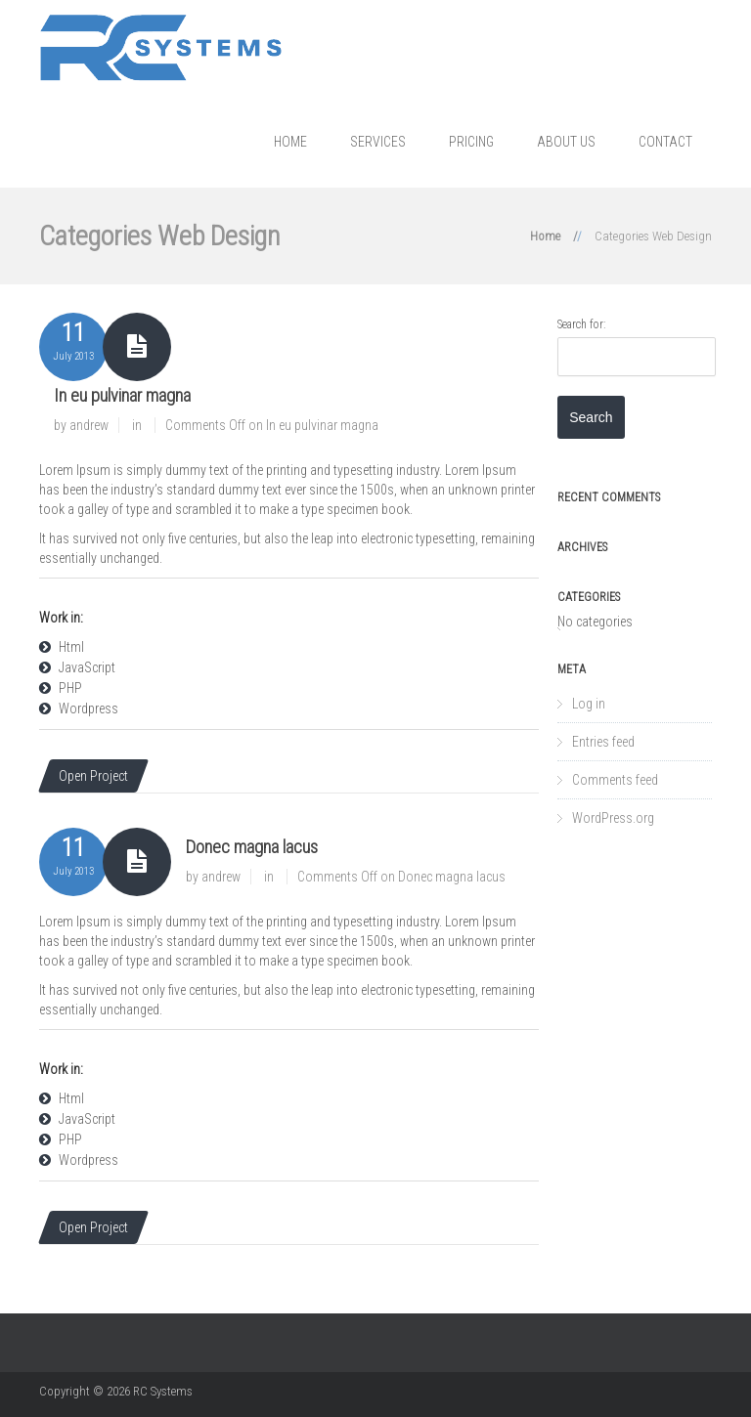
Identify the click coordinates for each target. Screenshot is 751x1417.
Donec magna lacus (252, 847)
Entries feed (603, 742)
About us (566, 142)
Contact (665, 142)
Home (290, 142)
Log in (588, 703)
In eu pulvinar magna (122, 395)
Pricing (471, 142)
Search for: (581, 324)
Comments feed (615, 780)
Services (378, 142)
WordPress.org (613, 818)
